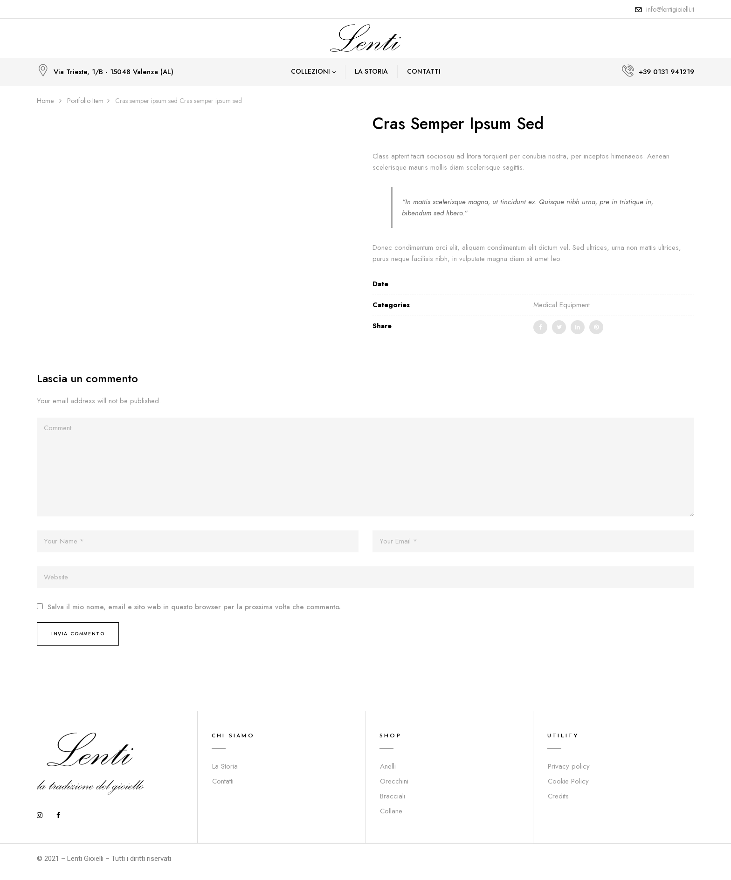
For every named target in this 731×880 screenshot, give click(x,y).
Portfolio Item (85, 100)
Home (45, 100)
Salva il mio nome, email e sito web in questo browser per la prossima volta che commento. (194, 607)
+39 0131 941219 (666, 72)
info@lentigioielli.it (670, 9)
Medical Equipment (561, 305)
